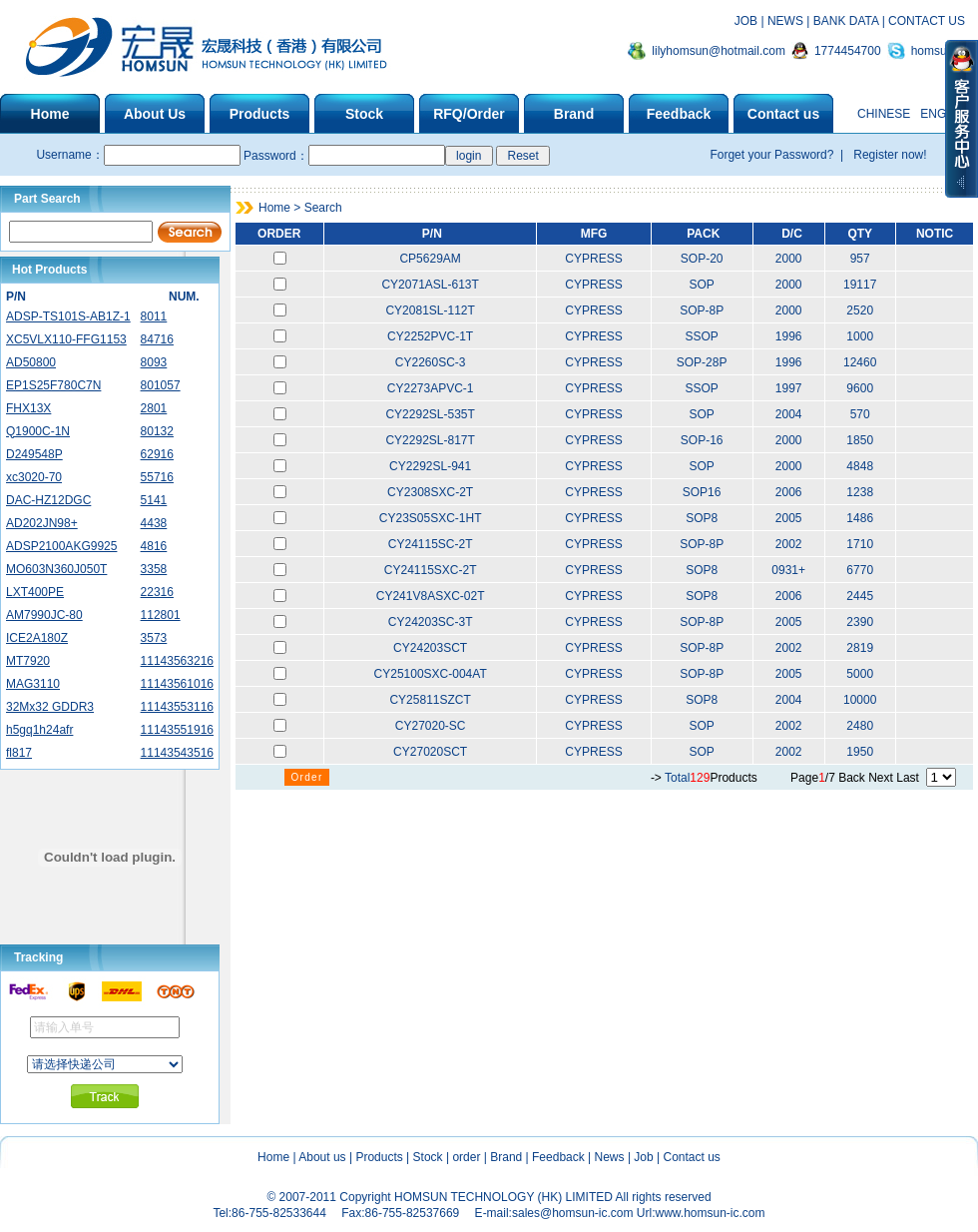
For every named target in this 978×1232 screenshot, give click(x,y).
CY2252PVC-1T (430, 336)
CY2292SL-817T (429, 440)
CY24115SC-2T (430, 544)
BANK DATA (846, 21)
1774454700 (847, 51)
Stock (428, 1157)
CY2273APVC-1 (430, 388)
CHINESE (883, 114)
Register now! (888, 155)
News (610, 1157)
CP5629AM (429, 259)
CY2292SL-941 (430, 466)
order (466, 1157)
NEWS (785, 21)
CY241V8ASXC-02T (430, 596)
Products (378, 1157)
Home (273, 1157)
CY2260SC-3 (430, 362)
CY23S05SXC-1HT (430, 518)
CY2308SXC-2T (430, 492)
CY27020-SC (430, 726)
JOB (745, 21)
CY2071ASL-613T (429, 285)
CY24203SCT (430, 648)
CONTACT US (926, 21)
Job (643, 1157)
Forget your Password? (773, 155)
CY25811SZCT (429, 700)
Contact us (692, 1157)
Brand (506, 1157)
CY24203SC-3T (430, 622)
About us (321, 1157)
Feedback (558, 1157)
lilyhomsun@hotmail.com (718, 51)
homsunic (936, 51)
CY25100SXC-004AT (430, 674)
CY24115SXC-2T (430, 570)
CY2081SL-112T (429, 310)
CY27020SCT (430, 752)
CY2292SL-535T (429, 414)
